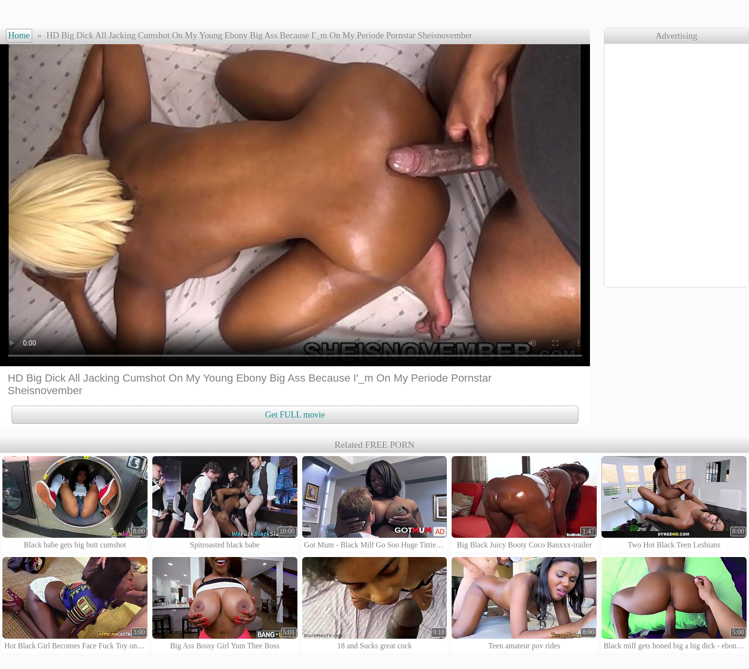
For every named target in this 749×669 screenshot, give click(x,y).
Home (19, 35)
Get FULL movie (295, 415)
